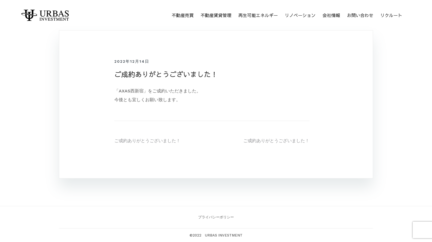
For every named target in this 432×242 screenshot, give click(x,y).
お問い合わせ (360, 15)
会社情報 (331, 15)
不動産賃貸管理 (216, 15)
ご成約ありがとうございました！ (147, 140)
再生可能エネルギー (258, 15)
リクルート (391, 15)
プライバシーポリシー (216, 217)
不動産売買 (183, 15)
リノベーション (300, 15)
